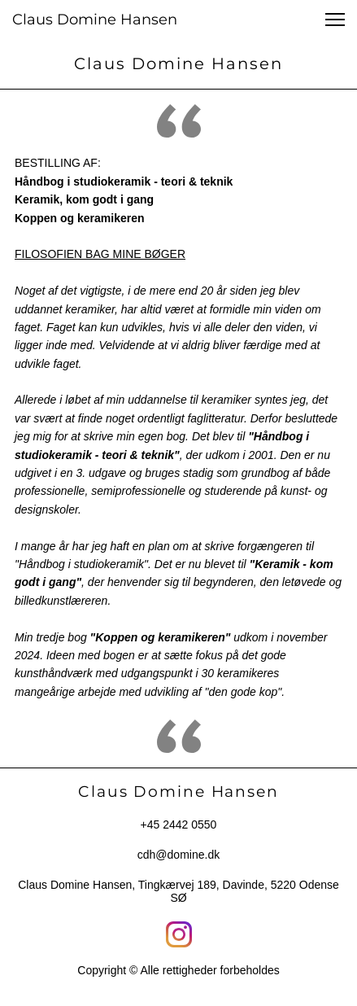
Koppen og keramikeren (80, 218)
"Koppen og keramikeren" (160, 637)
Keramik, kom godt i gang (84, 199)
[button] (335, 19)
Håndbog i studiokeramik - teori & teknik (124, 181)
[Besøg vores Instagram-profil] (179, 934)
